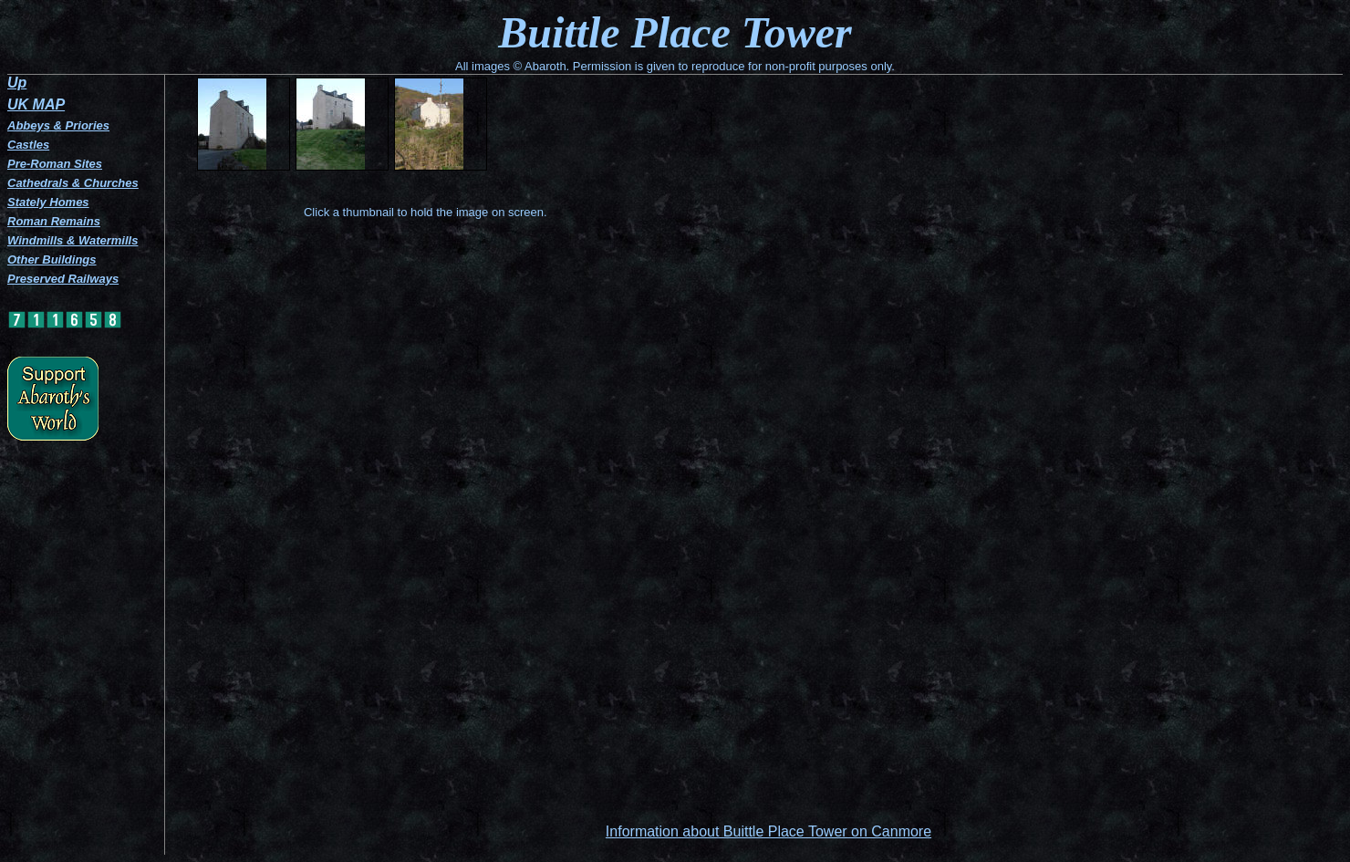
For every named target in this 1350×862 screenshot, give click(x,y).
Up (16, 82)
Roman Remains (53, 221)
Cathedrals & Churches (73, 183)
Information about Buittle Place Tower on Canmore (768, 831)
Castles (28, 144)
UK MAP (36, 104)
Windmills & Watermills (72, 240)
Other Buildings (52, 259)
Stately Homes (48, 202)
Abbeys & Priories (58, 125)
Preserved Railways (63, 279)
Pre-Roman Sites (54, 164)
